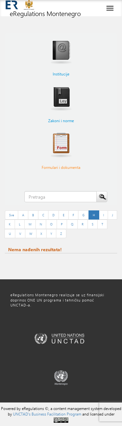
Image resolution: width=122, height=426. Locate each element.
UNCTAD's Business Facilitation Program (47, 414)
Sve (11, 215)
